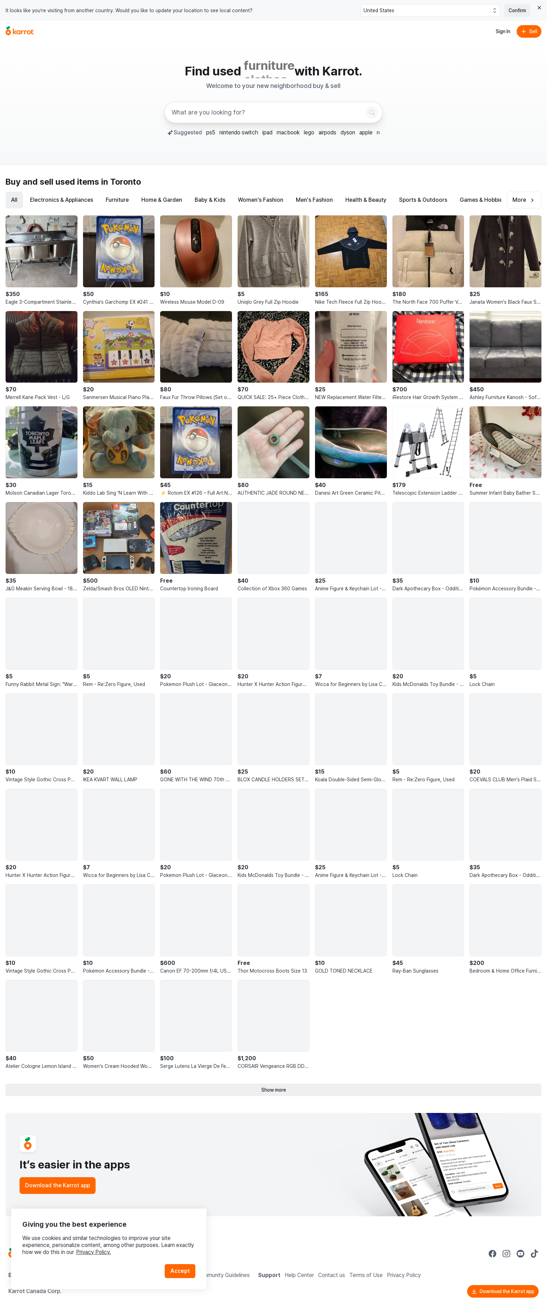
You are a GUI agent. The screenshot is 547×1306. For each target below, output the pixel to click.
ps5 (210, 132)
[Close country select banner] (539, 8)
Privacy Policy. (93, 1252)
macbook (288, 132)
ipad (267, 132)
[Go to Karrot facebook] (492, 1253)
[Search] (372, 112)
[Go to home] (19, 31)
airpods (327, 132)
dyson (347, 132)
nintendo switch (238, 132)
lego (309, 132)
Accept (180, 1271)
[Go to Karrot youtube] (520, 1253)
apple (366, 132)
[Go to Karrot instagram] (506, 1253)
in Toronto (121, 182)
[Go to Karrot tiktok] (534, 1253)
